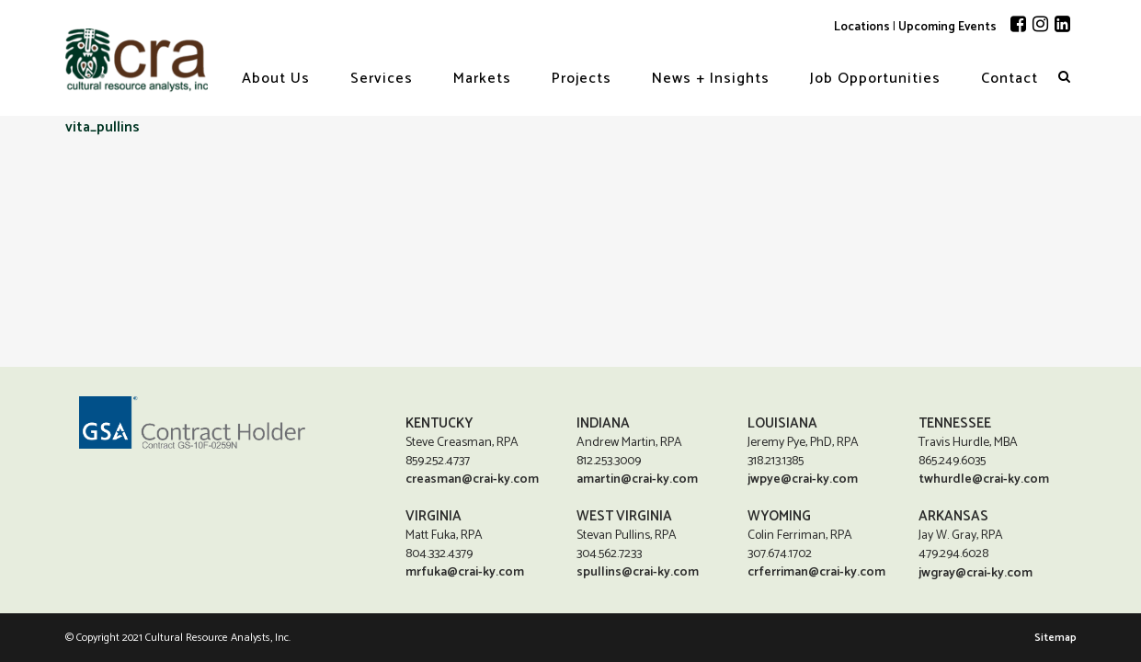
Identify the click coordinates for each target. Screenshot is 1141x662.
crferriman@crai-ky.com (816, 571)
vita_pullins (102, 127)
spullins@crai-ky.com (637, 571)
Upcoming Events (947, 27)
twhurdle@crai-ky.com (984, 478)
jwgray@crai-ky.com (976, 573)
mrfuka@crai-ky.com (464, 571)
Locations (862, 27)
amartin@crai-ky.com (637, 478)
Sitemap (1055, 637)
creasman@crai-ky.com (472, 478)
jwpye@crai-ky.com (802, 478)
